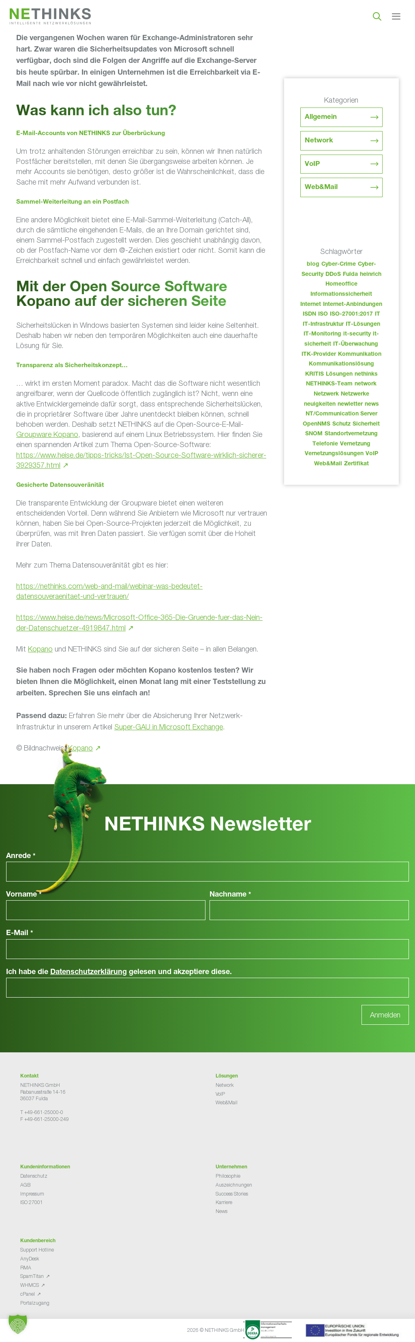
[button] (18, 1324)
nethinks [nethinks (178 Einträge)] (366, 374)
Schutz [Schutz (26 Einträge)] (341, 424)
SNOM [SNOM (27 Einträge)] (314, 434)
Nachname (230, 895)
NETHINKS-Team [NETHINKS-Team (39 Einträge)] (329, 384)
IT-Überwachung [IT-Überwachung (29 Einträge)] (355, 344)
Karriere (224, 1202)
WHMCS (29, 1285)
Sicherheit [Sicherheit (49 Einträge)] (366, 424)
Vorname (24, 895)
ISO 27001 (31, 1202)
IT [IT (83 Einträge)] (377, 314)
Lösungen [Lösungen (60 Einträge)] (339, 374)
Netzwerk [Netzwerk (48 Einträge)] (326, 394)
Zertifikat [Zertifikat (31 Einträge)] (356, 464)
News (221, 1211)
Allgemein (321, 117)
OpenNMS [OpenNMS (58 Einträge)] (316, 424)
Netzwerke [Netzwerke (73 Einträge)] (355, 394)
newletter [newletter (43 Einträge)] (350, 404)
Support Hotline (37, 1250)
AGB (25, 1185)
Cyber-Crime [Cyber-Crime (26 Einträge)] (338, 264)
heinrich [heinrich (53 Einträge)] (370, 274)
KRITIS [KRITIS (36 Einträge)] (314, 374)
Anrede (21, 856)
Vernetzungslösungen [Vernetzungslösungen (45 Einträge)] (334, 454)
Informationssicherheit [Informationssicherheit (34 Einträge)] (341, 294)
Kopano (40, 649)
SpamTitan (32, 1276)
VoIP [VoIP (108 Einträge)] (372, 454)
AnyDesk (29, 1259)
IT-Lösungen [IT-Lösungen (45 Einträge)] (363, 324)
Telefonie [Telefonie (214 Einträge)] (325, 444)
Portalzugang (34, 1303)
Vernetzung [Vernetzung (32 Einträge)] (355, 444)
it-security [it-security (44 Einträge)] (357, 334)
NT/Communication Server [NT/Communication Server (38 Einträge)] (341, 414)
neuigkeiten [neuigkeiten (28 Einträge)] (320, 404)
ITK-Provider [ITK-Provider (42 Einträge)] (319, 354)
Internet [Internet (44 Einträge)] (310, 305)
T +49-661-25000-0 (41, 1112)
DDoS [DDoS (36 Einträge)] (333, 274)
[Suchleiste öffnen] (377, 16)
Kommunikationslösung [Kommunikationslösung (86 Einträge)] (341, 364)
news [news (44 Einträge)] (372, 404)
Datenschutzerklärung (88, 972)
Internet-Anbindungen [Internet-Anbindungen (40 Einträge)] (352, 305)
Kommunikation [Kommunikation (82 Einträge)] (359, 354)
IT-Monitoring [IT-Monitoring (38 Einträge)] (322, 334)
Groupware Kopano (47, 434)
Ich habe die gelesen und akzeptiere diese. (119, 972)
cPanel (27, 1294)
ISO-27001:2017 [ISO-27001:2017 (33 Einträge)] (351, 314)
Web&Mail (321, 187)
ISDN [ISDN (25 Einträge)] (309, 314)
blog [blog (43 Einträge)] (313, 264)
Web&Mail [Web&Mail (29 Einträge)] (328, 464)
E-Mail (19, 933)
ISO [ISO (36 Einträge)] (323, 314)
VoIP (312, 164)
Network (319, 141)
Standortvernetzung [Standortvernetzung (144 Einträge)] (351, 434)
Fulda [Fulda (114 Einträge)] (350, 274)
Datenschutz (33, 1176)
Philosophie (228, 1176)
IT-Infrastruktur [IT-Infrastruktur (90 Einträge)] (323, 324)
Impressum (32, 1194)
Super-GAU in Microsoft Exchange (168, 727)
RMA (25, 1268)
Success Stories (232, 1194)
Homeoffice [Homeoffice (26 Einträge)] (341, 284)
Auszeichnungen (234, 1185)
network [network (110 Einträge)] (365, 384)
